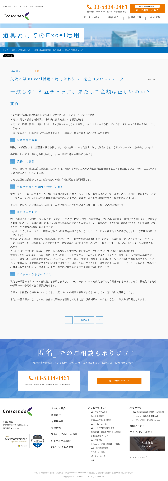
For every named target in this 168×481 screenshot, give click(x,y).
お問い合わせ (137, 426)
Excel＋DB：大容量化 (99, 424)
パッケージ (136, 408)
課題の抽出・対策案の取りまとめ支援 (105, 432)
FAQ (92, 460)
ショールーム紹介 (60, 439)
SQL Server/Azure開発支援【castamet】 (148, 412)
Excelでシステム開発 (98, 412)
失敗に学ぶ (16, 71)
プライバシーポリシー (142, 432)
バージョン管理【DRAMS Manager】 (147, 420)
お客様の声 (56, 420)
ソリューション (96, 408)
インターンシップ (139, 457)
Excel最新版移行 (96, 416)
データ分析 (36, 71)
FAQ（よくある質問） (63, 445)
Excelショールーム (97, 456)
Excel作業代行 (96, 440)
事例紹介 (55, 414)
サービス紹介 (58, 408)
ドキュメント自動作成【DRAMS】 (146, 416)
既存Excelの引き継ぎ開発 (100, 420)
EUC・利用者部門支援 (99, 448)
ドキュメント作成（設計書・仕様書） (105, 444)
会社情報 (55, 426)
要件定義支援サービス (99, 436)
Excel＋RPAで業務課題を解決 (102, 428)
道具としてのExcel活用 (64, 432)
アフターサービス (97, 452)
